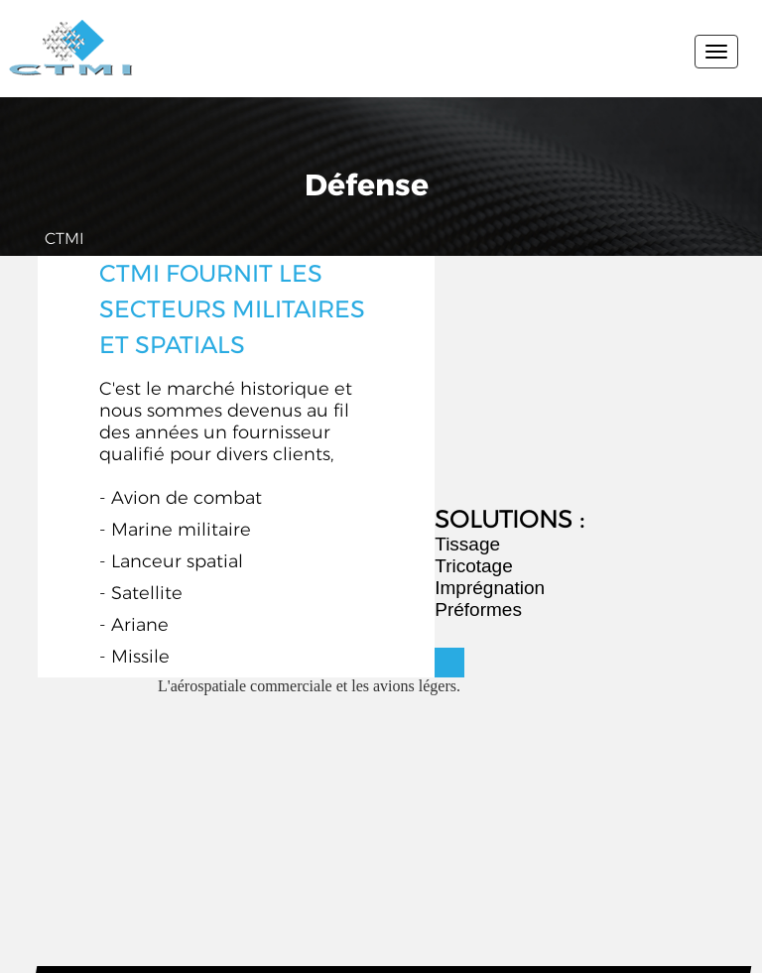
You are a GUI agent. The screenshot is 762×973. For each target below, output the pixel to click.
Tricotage (474, 565)
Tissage (467, 544)
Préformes (478, 609)
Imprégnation (490, 587)
